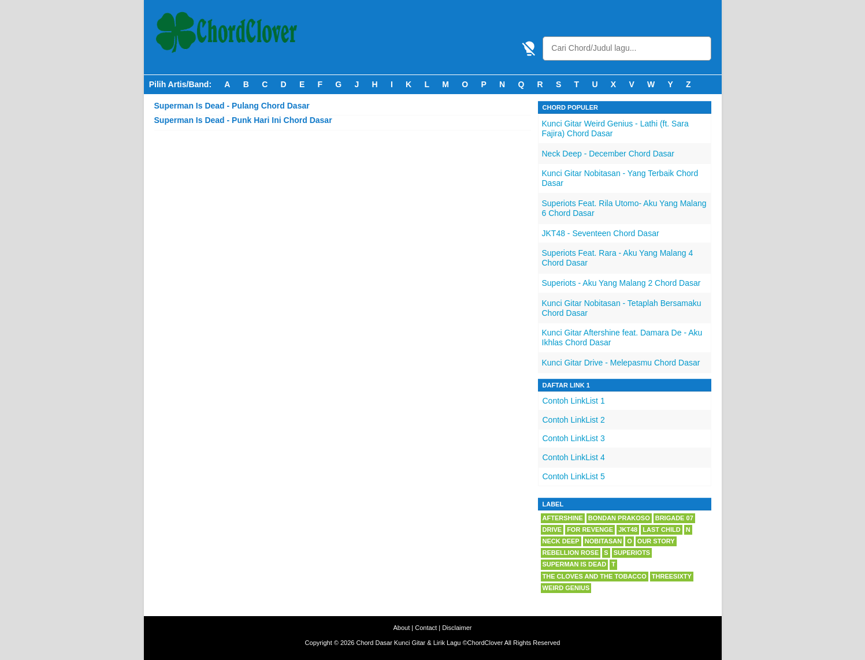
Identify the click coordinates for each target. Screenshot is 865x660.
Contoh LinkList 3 (574, 438)
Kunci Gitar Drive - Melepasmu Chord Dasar (621, 362)
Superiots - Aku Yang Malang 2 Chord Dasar (621, 283)
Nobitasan (603, 541)
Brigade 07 (674, 517)
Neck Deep (561, 541)
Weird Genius (566, 587)
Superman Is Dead (575, 564)
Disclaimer (457, 627)
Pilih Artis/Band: (180, 84)
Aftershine (563, 517)
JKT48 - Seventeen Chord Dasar (600, 233)
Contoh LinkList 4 (574, 457)
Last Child (661, 529)
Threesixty (672, 576)
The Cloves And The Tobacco (595, 576)
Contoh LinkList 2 (574, 419)
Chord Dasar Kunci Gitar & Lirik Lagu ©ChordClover (429, 642)
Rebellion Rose (571, 552)
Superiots (632, 552)
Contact (426, 627)
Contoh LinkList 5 (574, 476)
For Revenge (590, 529)
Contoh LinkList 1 (574, 400)
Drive (552, 529)
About (401, 627)
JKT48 (627, 529)
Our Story (656, 541)
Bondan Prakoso (619, 517)
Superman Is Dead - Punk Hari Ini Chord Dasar (243, 120)
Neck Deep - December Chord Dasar (608, 153)
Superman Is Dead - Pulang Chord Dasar (232, 105)
